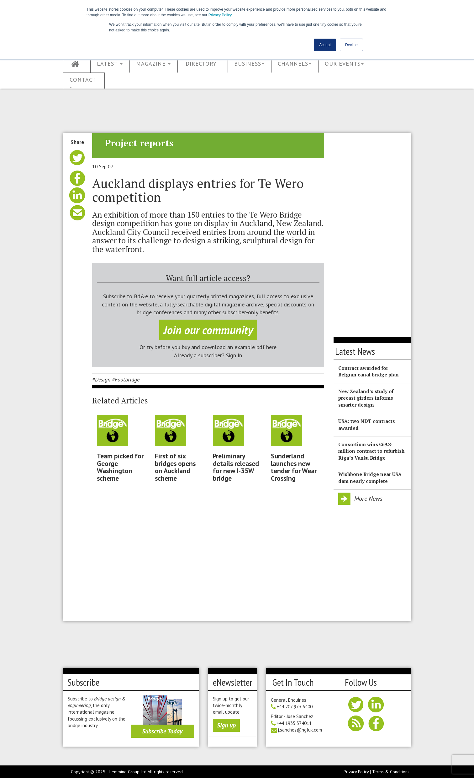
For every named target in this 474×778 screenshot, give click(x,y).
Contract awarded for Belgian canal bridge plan (368, 371)
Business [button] (249, 63)
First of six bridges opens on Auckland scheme (175, 467)
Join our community (208, 329)
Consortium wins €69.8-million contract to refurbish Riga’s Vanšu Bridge (371, 451)
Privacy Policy (220, 15)
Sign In (234, 355)
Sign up (226, 725)
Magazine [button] (153, 63)
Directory (201, 63)
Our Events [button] (344, 63)
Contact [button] (83, 82)
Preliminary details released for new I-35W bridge (236, 467)
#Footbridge (126, 379)
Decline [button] (351, 45)
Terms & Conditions (390, 772)
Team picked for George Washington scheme (120, 467)
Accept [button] (325, 45)
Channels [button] (294, 63)
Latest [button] (110, 63)
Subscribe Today (162, 731)
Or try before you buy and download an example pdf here (208, 347)
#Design (101, 379)
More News (368, 498)
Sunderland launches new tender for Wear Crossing (294, 467)
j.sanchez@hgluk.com (300, 730)
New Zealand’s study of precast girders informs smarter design (365, 398)
